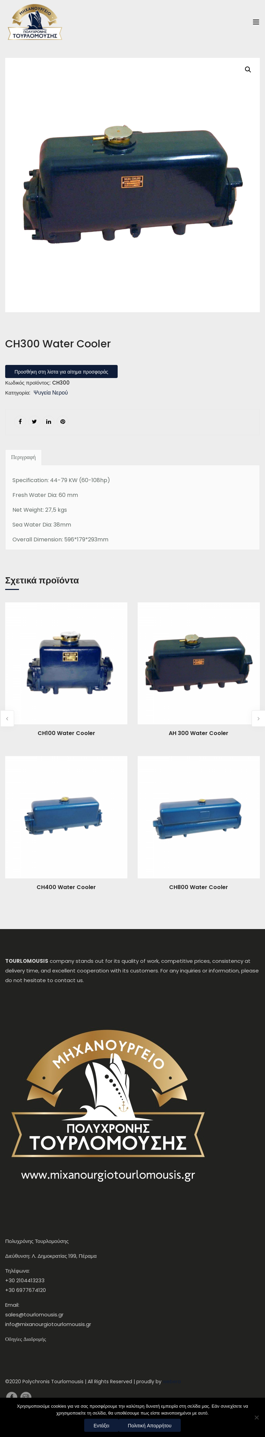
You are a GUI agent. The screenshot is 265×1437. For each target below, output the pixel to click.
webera (172, 1381)
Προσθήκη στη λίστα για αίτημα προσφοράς (61, 371)
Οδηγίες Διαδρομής (25, 1339)
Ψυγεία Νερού (50, 393)
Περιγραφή (23, 457)
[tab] (23, 458)
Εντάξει (101, 1425)
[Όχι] (256, 1417)
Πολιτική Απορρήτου (149, 1425)
